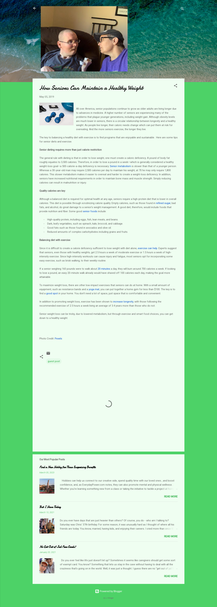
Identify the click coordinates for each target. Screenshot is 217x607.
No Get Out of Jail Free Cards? (57, 547)
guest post (54, 361)
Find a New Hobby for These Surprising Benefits (67, 467)
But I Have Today (50, 507)
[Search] (182, 9)
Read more (171, 496)
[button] (175, 86)
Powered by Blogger (108, 591)
